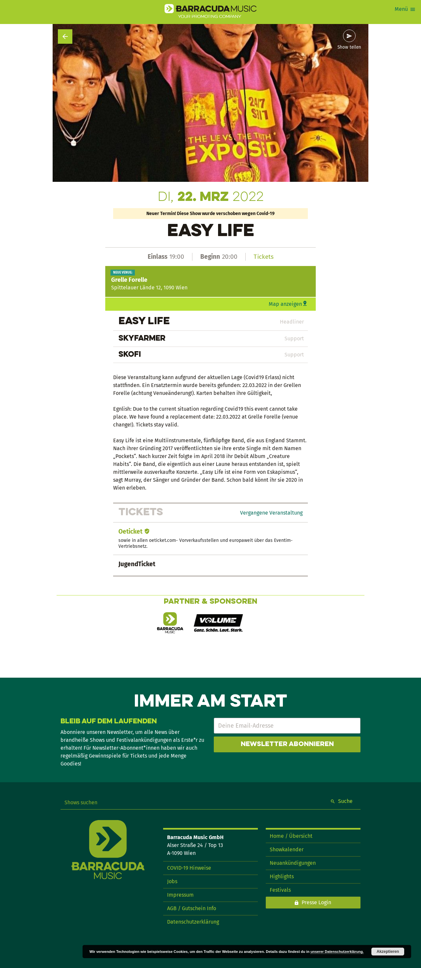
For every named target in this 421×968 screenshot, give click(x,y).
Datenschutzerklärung (193, 922)
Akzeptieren (388, 951)
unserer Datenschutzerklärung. (337, 952)
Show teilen (349, 47)
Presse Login (316, 902)
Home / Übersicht (291, 836)
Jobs (172, 881)
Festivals (280, 890)
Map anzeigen (285, 304)
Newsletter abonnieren (287, 744)
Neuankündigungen (293, 863)
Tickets (264, 256)
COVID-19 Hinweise (189, 868)
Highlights (282, 876)
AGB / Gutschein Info (191, 908)
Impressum (180, 895)
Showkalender (287, 849)
